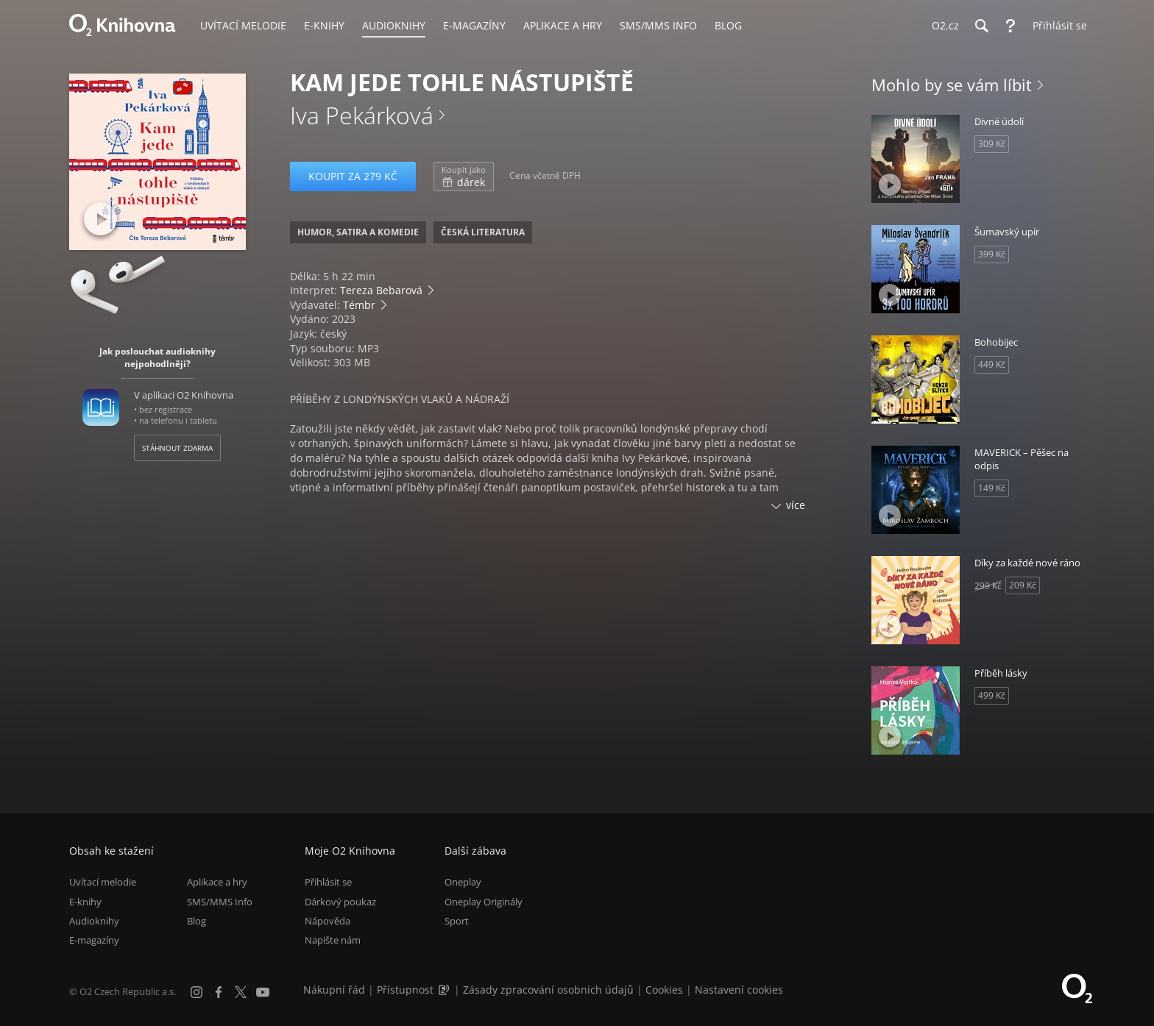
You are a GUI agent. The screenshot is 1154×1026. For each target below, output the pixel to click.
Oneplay (463, 881)
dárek (464, 176)
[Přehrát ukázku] (100, 218)
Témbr (359, 305)
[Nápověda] (1010, 25)
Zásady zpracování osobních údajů (548, 990)
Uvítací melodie (102, 881)
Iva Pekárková (361, 115)
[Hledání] (981, 25)
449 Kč (991, 364)
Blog (196, 920)
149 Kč (991, 488)
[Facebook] (219, 992)
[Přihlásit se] (1056, 25)
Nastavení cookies (739, 990)
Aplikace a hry (217, 881)
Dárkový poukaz (340, 901)
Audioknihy (94, 920)
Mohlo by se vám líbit (951, 85)
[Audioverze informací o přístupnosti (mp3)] (445, 990)
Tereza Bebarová (381, 290)
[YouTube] (263, 992)
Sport (457, 920)
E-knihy (85, 901)
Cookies (664, 990)
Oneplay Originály (484, 901)
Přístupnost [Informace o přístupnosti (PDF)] (405, 990)
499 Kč (991, 695)
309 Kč (991, 144)
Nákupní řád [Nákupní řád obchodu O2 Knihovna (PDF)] (334, 990)
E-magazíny (94, 940)
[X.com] (241, 992)
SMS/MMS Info (219, 901)
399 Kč (991, 254)
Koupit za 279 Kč (352, 176)
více (795, 505)
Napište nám (333, 940)
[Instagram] (196, 992)
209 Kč (1022, 585)
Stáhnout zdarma (177, 448)
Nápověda (327, 920)
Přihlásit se (328, 881)
